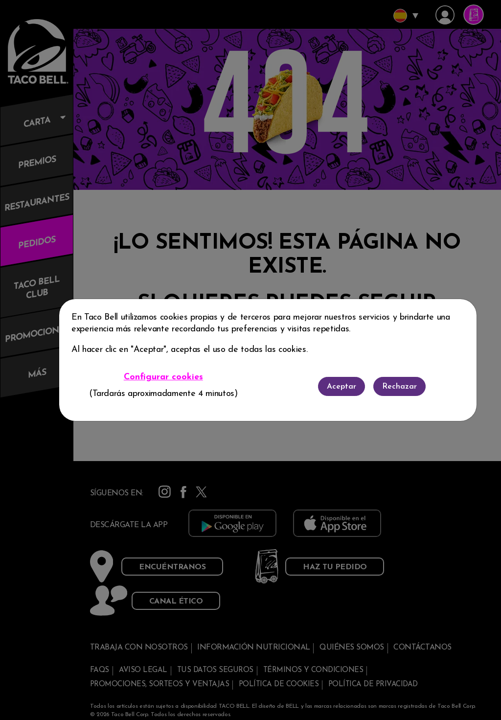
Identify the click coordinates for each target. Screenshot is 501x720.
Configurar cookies (163, 377)
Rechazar (399, 387)
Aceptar (341, 387)
